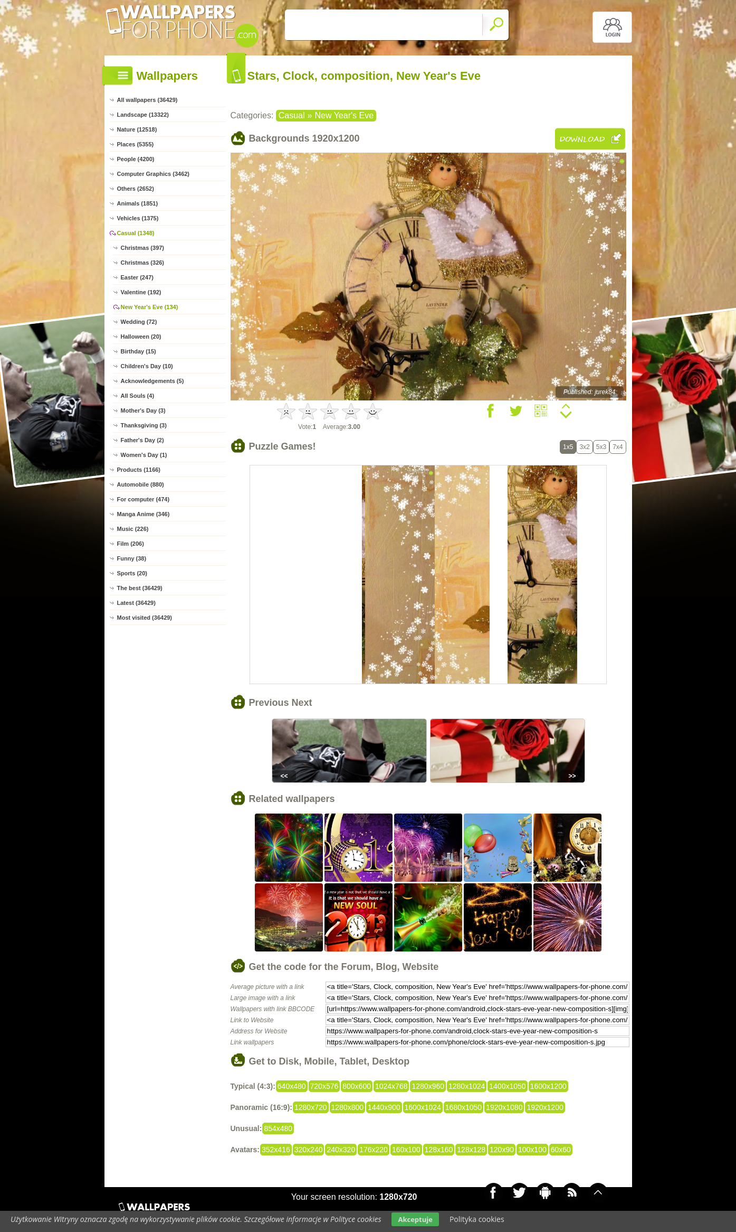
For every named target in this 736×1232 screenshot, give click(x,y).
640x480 (292, 1086)
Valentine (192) (141, 292)
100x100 (532, 1149)
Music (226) (133, 529)
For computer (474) (143, 499)
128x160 (439, 1149)
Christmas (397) (143, 248)
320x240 (308, 1149)
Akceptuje (415, 1219)
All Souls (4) (138, 396)
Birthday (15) (138, 351)
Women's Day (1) (144, 455)
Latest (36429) (136, 603)
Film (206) (130, 543)
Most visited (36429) (145, 617)
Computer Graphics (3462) (153, 174)
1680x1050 (463, 1107)
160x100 (406, 1149)
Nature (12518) (137, 129)
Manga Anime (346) (143, 514)
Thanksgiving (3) (144, 425)
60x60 (561, 1149)
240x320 (341, 1149)
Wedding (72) (139, 322)
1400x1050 (507, 1086)
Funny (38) (132, 558)
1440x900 (384, 1107)
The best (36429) (140, 588)
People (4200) (136, 159)
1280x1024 (466, 1086)
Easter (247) (137, 277)
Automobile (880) (140, 484)
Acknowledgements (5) (152, 381)
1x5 (568, 447)
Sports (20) (132, 573)
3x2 (584, 447)
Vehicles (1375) (138, 218)
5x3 (601, 447)
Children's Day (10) (147, 366)
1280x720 (310, 1107)
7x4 (618, 447)
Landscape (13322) (143, 114)
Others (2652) (135, 188)
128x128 (471, 1149)
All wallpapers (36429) (147, 100)
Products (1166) (139, 469)
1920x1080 (504, 1107)
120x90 (502, 1149)
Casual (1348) (136, 233)
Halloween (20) (141, 336)
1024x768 (391, 1086)
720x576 (324, 1086)
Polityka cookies (477, 1219)
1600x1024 (423, 1107)
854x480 (278, 1128)
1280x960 (428, 1086)
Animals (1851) (137, 203)
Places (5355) (135, 144)
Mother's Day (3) (143, 410)
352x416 (276, 1149)
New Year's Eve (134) (149, 307)
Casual (292, 115)
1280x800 (347, 1107)
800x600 (356, 1086)
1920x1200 (545, 1107)
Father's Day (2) (142, 440)
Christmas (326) (143, 262)
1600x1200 (548, 1086)
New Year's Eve (344, 115)
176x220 (373, 1149)
